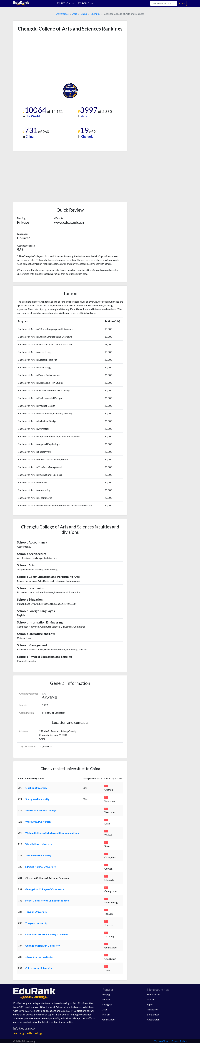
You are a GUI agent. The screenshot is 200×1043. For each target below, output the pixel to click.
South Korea (153, 994)
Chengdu (95, 13)
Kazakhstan (153, 1019)
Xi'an (105, 1009)
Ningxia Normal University (40, 866)
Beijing (106, 994)
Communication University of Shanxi (46, 934)
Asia (74, 13)
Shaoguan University (37, 799)
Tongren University (36, 923)
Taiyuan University (36, 911)
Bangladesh (153, 1014)
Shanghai (107, 1004)
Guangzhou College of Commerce (44, 889)
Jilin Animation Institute (39, 956)
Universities (62, 13)
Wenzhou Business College (40, 810)
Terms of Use (161, 1041)
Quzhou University (36, 787)
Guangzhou (108, 1019)
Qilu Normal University (38, 968)
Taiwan (151, 999)
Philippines (153, 1009)
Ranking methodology (28, 1033)
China (84, 13)
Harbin (106, 1014)
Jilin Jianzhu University (38, 855)
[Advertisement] (40, 57)
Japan (150, 1004)
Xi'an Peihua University (38, 844)
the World (33, 116)
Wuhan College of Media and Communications (52, 832)
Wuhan (106, 999)
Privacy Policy (179, 1041)
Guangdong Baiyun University (42, 945)
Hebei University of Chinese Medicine (47, 900)
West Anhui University (38, 821)
